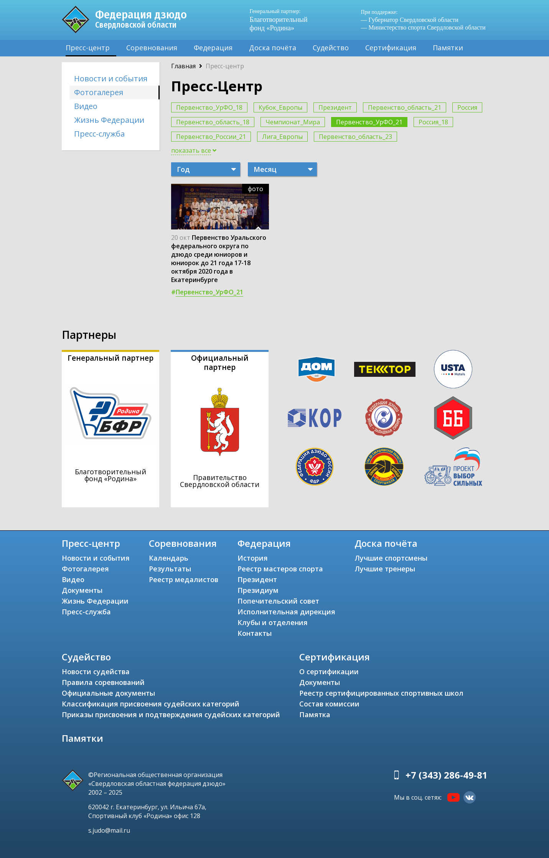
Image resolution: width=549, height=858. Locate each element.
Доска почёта (272, 47)
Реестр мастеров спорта (280, 568)
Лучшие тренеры (384, 568)
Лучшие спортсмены (390, 558)
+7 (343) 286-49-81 (447, 775)
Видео (85, 106)
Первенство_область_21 (404, 107)
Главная (183, 66)
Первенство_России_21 (211, 136)
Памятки (448, 47)
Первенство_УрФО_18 (209, 107)
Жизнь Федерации (109, 120)
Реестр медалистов (183, 579)
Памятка (314, 714)
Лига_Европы (282, 136)
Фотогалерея (98, 92)
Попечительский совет (278, 601)
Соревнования (151, 47)
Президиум (258, 590)
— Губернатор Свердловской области (409, 19)
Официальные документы (108, 693)
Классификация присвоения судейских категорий (150, 703)
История (252, 558)
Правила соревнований (103, 682)
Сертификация (390, 47)
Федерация (213, 47)
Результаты (170, 568)
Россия (467, 107)
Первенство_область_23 (355, 136)
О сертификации (329, 671)
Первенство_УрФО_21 (369, 122)
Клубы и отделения (272, 622)
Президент (335, 107)
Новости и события (110, 78)
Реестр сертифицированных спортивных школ (381, 693)
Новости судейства (96, 671)
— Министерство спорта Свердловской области (423, 27)
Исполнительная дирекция (286, 611)
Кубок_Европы (280, 107)
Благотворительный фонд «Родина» (282, 20)
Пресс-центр (88, 47)
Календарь (168, 558)
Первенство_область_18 (212, 122)
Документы (82, 590)
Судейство (331, 47)
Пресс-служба (99, 134)
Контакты (254, 633)
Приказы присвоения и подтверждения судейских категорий (171, 714)
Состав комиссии (329, 703)
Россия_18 (433, 122)
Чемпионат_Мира (292, 122)
